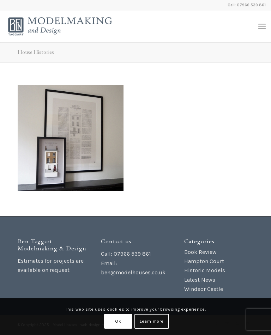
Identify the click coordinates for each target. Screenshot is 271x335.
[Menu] (262, 26)
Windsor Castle (203, 289)
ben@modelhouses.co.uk (133, 272)
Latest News (199, 279)
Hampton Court (204, 261)
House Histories (36, 52)
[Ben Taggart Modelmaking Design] (60, 26)
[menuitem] (262, 26)
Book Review (200, 252)
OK (118, 321)
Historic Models (204, 270)
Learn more (152, 321)
